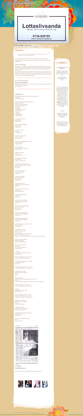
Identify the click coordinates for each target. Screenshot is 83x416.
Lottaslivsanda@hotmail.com (20, 368)
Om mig (16, 45)
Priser (30, 45)
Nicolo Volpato (36, 412)
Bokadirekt (61, 67)
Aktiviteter (26, 45)
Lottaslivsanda (24, 2)
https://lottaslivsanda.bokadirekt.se (21, 82)
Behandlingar (21, 45)
